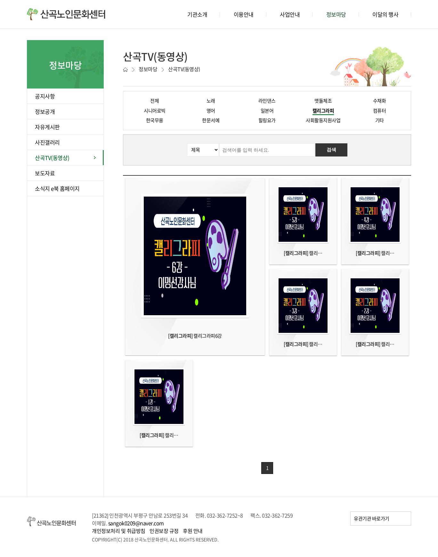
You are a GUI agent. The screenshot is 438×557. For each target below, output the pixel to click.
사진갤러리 (47, 142)
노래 (211, 100)
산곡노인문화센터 (66, 14)
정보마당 (336, 14)
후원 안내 (193, 531)
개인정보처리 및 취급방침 (118, 531)
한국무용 (154, 120)
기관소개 (197, 14)
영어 (211, 110)
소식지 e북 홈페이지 (57, 188)
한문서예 (210, 120)
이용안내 (244, 14)
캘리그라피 (323, 110)
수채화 (379, 100)
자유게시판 (47, 127)
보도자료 (45, 173)
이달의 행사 (385, 14)
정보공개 (45, 111)
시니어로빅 (155, 110)
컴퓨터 (379, 110)
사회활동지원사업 (323, 120)
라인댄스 (267, 100)
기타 (379, 120)
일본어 (267, 110)
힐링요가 (267, 120)
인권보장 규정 (164, 531)
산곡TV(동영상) (52, 158)
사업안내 (290, 14)
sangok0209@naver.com (136, 523)
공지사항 (45, 96)
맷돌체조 (323, 100)
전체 (154, 100)
